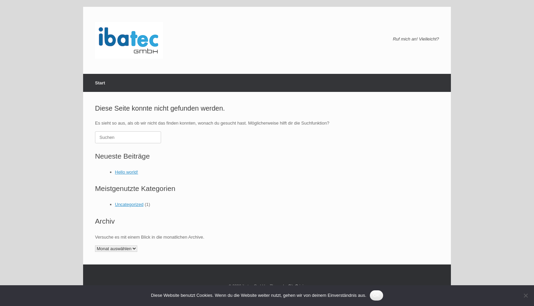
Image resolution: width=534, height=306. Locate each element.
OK (376, 295)
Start (100, 82)
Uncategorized (129, 204)
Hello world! (126, 172)
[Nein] (525, 295)
